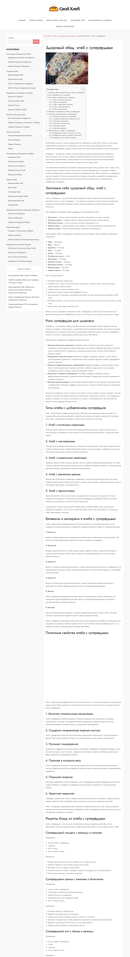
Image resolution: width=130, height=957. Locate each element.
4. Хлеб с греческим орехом (61, 107)
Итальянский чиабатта (16, 161)
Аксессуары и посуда (57, 20)
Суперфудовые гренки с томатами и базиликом (67, 135)
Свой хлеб (47, 36)
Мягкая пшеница (14, 140)
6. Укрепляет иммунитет (59, 128)
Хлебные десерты (14, 235)
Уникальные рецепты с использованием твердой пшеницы (23, 305)
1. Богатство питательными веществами (64, 116)
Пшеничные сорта (13, 132)
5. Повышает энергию (59, 126)
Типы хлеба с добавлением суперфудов (61, 97)
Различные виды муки (16, 101)
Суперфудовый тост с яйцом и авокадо (64, 138)
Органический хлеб (15, 79)
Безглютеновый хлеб (15, 75)
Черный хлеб (13, 205)
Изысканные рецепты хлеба (18, 196)
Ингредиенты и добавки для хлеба (19, 93)
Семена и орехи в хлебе (17, 109)
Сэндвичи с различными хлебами (20, 231)
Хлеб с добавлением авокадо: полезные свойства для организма (23, 298)
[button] (82, 89)
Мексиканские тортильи (16, 166)
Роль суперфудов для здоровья (59, 95)
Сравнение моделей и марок (19, 222)
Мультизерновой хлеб (16, 200)
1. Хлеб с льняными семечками (62, 100)
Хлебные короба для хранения (19, 62)
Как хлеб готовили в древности (19, 118)
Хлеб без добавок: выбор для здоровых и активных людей (23, 281)
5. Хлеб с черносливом (59, 109)
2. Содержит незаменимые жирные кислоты (66, 119)
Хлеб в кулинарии (13, 227)
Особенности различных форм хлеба (22, 248)
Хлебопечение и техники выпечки (18, 244)
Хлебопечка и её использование (20, 261)
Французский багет (15, 174)
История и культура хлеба (16, 114)
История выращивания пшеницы (20, 135)
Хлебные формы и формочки (19, 66)
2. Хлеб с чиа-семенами (59, 102)
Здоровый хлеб (78, 20)
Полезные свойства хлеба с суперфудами (62, 114)
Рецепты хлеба (36, 20)
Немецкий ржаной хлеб (16, 170)
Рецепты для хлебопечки (17, 252)
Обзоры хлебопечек (65, 26)
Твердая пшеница (14, 144)
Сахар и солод (13, 105)
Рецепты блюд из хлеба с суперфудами (61, 130)
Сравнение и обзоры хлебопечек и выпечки (23, 210)
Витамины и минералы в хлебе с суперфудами (64, 111)
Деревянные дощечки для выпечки (21, 57)
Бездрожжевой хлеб (15, 183)
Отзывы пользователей (16, 213)
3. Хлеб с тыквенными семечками (62, 104)
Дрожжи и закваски (15, 96)
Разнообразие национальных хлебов (20, 153)
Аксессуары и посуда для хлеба (18, 54)
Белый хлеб (12, 187)
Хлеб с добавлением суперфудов (65, 36)
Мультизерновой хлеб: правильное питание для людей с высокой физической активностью (21, 290)
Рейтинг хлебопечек (15, 218)
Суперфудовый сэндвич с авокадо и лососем (66, 133)
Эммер (10, 148)
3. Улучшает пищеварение (60, 121)
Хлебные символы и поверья (19, 127)
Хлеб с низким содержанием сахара (22, 88)
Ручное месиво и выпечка (17, 257)
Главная (22, 20)
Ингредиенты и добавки (100, 20)
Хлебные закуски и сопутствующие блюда (23, 239)
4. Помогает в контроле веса (61, 123)
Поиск (11, 38)
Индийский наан (14, 157)
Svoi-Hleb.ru (68, 954)
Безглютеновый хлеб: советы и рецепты (22, 275)
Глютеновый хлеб (14, 192)
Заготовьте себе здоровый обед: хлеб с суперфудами (66, 92)
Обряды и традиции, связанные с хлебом (24, 122)
